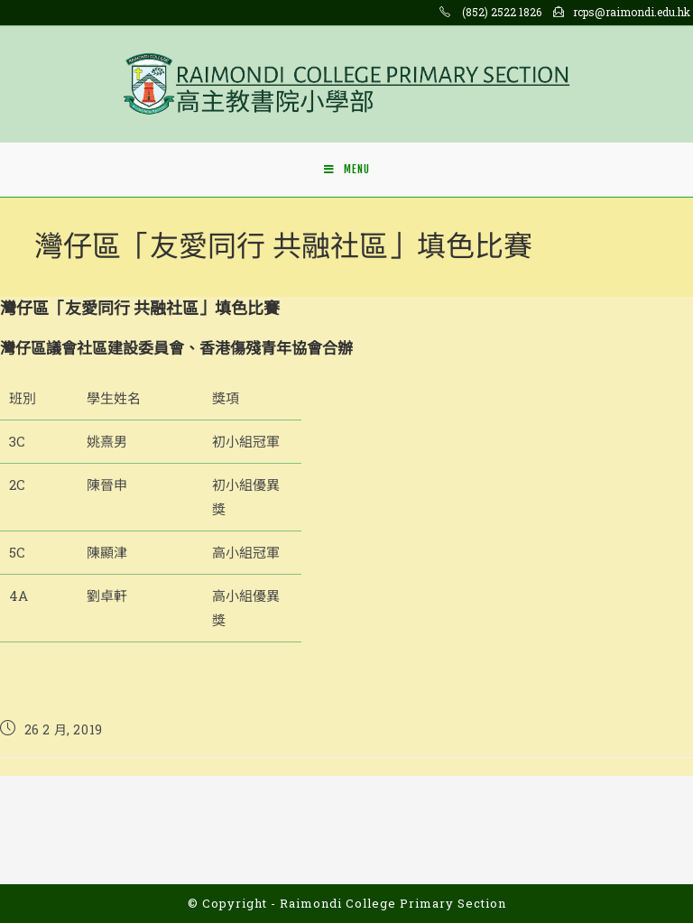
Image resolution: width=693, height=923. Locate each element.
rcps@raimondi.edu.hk (631, 12)
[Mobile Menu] (347, 170)
